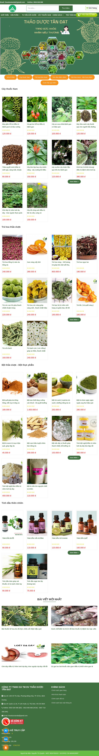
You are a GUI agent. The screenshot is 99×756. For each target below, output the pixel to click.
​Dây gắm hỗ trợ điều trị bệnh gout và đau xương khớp (11, 125)
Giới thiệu (5, 15)
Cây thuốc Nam (24, 77)
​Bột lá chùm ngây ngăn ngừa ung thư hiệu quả (85, 401)
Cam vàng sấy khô (34, 262)
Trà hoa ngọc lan (83, 262)
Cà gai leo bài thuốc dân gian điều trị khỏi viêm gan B (72, 666)
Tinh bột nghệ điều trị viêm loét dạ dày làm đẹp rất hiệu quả (86, 444)
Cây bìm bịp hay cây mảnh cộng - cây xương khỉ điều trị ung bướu (36, 168)
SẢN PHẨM (15, 15)
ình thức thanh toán (59, 694)
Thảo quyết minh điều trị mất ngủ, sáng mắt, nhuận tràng (12, 168)
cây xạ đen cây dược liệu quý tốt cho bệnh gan (61, 168)
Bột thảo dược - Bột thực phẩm (81, 77)
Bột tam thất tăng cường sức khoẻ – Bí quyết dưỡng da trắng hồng (37, 401)
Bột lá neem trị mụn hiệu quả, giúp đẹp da (11, 444)
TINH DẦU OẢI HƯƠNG (35, 538)
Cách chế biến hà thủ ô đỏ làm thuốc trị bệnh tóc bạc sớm (73, 629)
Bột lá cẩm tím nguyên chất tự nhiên (37, 487)
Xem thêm (74, 181)
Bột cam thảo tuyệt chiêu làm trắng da (36, 444)
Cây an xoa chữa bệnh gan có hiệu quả (61, 125)
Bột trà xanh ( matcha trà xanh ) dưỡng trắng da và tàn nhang (61, 401)
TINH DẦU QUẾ (82, 538)
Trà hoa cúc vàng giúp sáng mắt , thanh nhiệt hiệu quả (37, 306)
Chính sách (58, 15)
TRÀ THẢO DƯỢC (72, 15)
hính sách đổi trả (58, 699)
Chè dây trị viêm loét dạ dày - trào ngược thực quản (12, 211)
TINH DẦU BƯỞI (8, 538)
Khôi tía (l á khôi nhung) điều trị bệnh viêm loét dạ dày (86, 168)
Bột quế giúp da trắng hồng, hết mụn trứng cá (10, 401)
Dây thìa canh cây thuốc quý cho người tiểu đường (86, 125)
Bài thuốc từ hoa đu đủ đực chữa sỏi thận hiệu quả (21, 629)
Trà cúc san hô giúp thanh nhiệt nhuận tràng (11, 306)
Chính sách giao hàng (59, 690)
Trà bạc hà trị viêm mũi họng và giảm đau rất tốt (61, 306)
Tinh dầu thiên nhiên (59, 77)
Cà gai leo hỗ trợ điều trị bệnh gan (36, 125)
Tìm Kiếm (66, 8)
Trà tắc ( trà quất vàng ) (85, 305)
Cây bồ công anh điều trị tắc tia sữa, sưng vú (36, 211)
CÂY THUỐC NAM (44, 15)
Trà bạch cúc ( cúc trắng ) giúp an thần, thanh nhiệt (36, 349)
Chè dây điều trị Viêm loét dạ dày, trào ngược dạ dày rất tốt (24, 666)
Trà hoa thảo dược (41, 77)
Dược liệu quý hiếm (49, 83)
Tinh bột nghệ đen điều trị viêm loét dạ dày (11, 487)
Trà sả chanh (7, 348)
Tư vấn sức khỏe (29, 15)
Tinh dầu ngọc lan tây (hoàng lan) (35, 582)
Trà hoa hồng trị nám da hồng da (11, 263)
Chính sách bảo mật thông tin (62, 703)
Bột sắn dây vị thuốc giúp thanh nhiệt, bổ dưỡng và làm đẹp (61, 444)
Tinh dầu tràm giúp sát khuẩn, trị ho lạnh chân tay (12, 582)
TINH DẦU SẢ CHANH (59, 538)
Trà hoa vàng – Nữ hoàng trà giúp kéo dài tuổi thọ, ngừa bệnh (61, 263)
